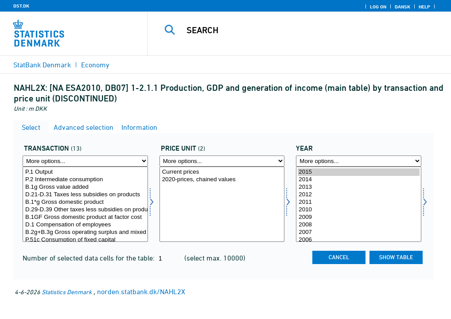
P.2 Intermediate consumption (85, 179)
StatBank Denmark (42, 65)
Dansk (402, 7)
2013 (359, 187)
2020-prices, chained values (222, 179)
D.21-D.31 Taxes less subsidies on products (85, 194)
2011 (359, 202)
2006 (359, 240)
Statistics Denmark (67, 292)
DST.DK (21, 6)
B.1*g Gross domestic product (85, 202)
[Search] (303, 30)
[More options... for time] (358, 161)
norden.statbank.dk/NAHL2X (141, 292)
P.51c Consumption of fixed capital (85, 240)
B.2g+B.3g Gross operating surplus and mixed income (85, 232)
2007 (359, 232)
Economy (95, 65)
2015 (359, 172)
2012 (359, 194)
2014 (359, 179)
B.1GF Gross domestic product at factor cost (85, 217)
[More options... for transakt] (85, 161)
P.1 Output (85, 172)
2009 (359, 217)
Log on (378, 7)
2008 (359, 225)
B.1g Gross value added (85, 187)
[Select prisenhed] (222, 204)
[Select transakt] (85, 204)
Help (424, 7)
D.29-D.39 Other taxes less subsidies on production (85, 210)
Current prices (222, 172)
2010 (359, 210)
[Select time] (358, 204)
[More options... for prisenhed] (222, 161)
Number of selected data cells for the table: (89, 258)
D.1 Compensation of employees (85, 225)
